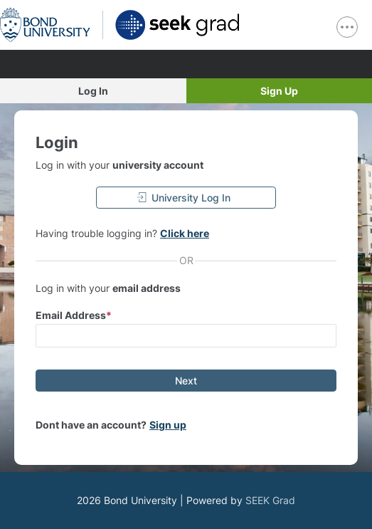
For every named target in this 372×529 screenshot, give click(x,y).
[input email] (186, 335)
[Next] (186, 381)
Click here (184, 233)
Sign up (167, 425)
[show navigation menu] (347, 27)
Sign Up (279, 91)
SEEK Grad (270, 500)
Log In (93, 91)
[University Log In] (186, 198)
